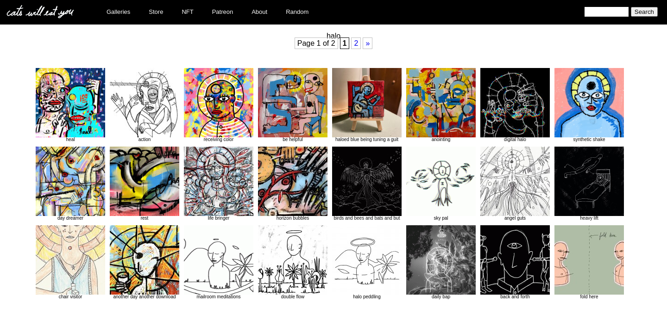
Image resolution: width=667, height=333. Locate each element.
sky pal (441, 184)
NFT (187, 11)
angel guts (515, 184)
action (144, 105)
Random (297, 11)
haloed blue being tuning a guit (367, 105)
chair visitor (70, 262)
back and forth (515, 262)
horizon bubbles (292, 184)
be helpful (292, 105)
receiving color (218, 105)
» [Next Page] (367, 43)
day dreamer (70, 184)
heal (70, 105)
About (259, 11)
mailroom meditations (218, 262)
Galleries (118, 11)
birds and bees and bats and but (367, 184)
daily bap (441, 262)
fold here (589, 262)
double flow (292, 262)
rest (144, 184)
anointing (441, 105)
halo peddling (367, 262)
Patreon (222, 11)
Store (156, 11)
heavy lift (589, 184)
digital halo (515, 105)
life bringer (218, 184)
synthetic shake (589, 105)
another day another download (144, 262)
